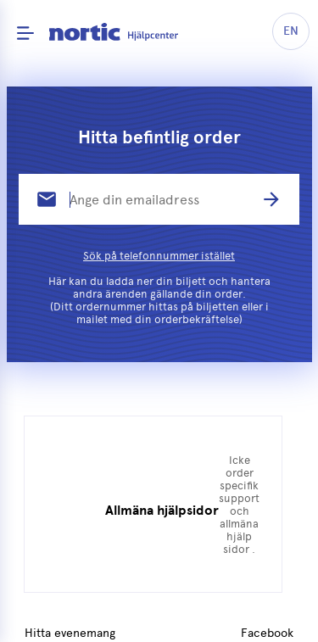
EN (290, 31)
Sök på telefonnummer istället (159, 255)
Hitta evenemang (70, 633)
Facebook (267, 633)
